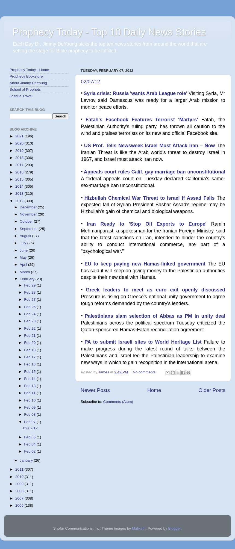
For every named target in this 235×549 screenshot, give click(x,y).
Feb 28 (30, 292)
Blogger (174, 528)
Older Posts (211, 390)
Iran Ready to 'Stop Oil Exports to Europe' (149, 224)
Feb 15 (30, 372)
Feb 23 (30, 321)
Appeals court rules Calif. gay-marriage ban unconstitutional (154, 172)
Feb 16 (30, 364)
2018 (20, 158)
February (28, 279)
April (24, 264)
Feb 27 (30, 299)
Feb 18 (30, 350)
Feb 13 (30, 386)
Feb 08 (30, 414)
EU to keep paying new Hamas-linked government (146, 264)
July (23, 243)
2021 (20, 136)
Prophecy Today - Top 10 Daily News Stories (109, 32)
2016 (20, 172)
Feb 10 (30, 400)
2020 (20, 143)
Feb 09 (30, 407)
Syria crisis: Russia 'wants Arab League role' (136, 93)
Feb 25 (30, 307)
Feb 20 (30, 343)
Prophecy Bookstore (26, 76)
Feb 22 (30, 328)
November (29, 214)
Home (154, 390)
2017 (20, 165)
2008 (20, 491)
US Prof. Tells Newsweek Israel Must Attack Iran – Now (150, 145)
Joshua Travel (21, 96)
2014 (20, 186)
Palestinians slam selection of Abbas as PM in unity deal (155, 316)
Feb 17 (30, 357)
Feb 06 (30, 437)
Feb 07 (30, 422)
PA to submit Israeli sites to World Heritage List (144, 342)
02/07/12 (90, 81)
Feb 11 (30, 393)
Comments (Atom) (118, 402)
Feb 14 (30, 379)
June (24, 250)
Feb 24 (30, 314)
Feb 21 (30, 335)
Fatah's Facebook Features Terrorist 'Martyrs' (143, 119)
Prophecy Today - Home (29, 70)
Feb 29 (30, 285)
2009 (20, 484)
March (25, 272)
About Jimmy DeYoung (28, 83)
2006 (20, 505)
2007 (20, 498)
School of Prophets (25, 89)
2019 (20, 151)
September (29, 229)
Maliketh (139, 528)
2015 (20, 179)
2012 (20, 201)
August (26, 236)
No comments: (145, 372)
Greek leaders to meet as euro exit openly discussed (155, 290)
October (27, 221)
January (27, 460)
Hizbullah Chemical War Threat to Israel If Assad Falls (150, 198)
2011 (20, 469)
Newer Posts (95, 390)
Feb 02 (30, 451)
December (29, 207)
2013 (20, 193)
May (24, 257)
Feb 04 (30, 444)
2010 (20, 477)
